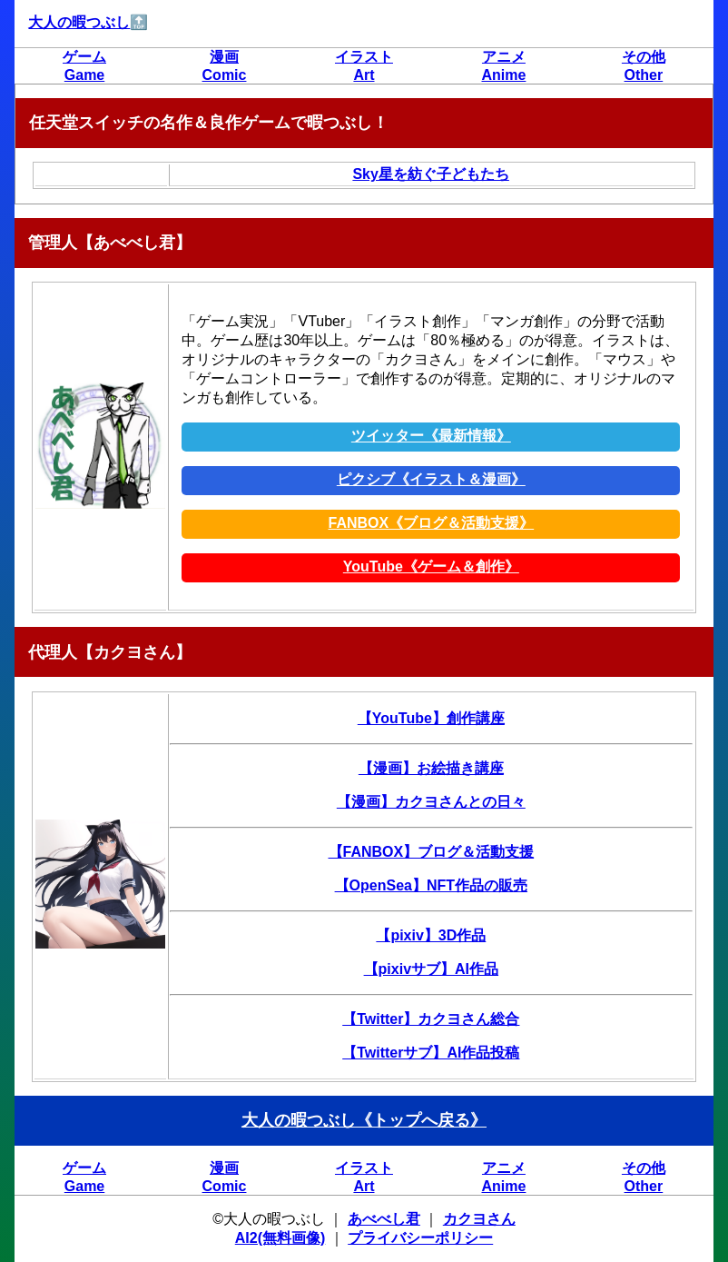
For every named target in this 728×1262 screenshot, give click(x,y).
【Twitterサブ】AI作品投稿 (430, 1052)
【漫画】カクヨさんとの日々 (431, 802)
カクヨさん (479, 1219)
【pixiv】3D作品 (431, 935)
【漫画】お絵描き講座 (431, 768)
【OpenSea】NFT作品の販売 (431, 885)
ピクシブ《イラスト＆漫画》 (431, 479)
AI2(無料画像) (280, 1238)
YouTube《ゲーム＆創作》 (431, 566)
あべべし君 (384, 1219)
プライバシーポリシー (420, 1238)
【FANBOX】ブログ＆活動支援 (432, 852)
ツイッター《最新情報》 (431, 435)
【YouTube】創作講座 (431, 718)
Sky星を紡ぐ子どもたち (430, 174)
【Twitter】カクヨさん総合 (430, 1019)
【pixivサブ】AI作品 (431, 969)
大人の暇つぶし (79, 22)
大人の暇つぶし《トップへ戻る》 (364, 1120)
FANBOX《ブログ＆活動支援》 (432, 523)
